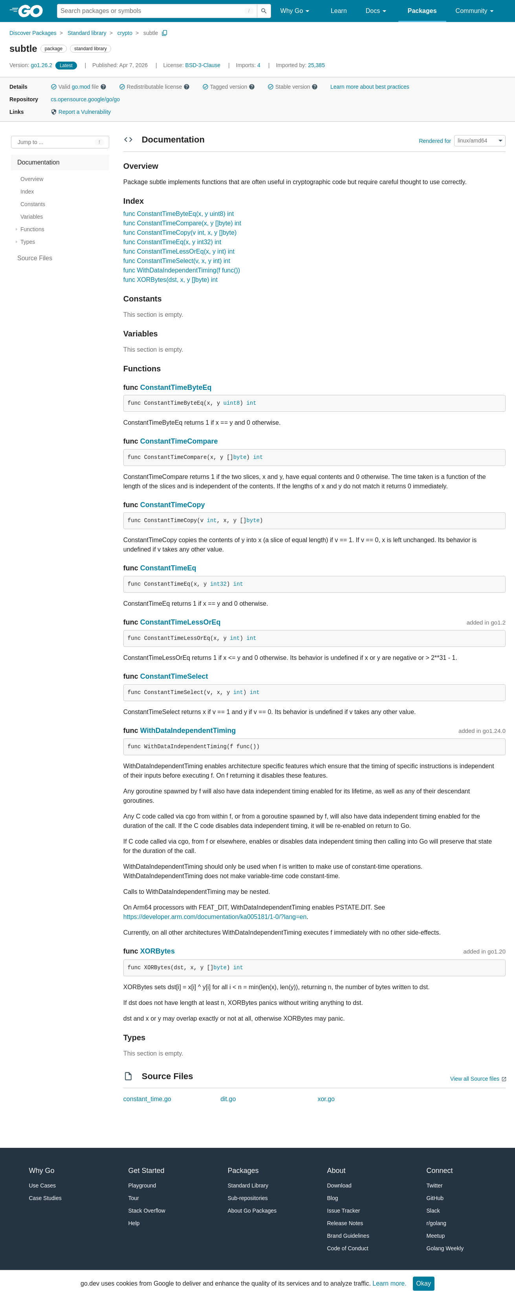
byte (240, 457)
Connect (440, 1171)
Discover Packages (33, 33)
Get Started (146, 1171)
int (251, 403)
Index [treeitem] (27, 191)
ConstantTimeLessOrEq (180, 622)
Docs (377, 11)
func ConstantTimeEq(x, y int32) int (172, 242)
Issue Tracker (343, 1210)
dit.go (228, 1099)
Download (339, 1185)
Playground (142, 1185)
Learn (339, 10)
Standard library (87, 33)
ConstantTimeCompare (179, 441)
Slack (433, 1210)
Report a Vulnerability (81, 112)
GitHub (435, 1198)
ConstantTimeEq (168, 568)
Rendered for (435, 140)
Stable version (293, 87)
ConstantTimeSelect (174, 676)
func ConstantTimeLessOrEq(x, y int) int (179, 251)
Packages (422, 10)
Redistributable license (154, 87)
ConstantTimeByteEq (176, 387)
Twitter (435, 1185)
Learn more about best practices (369, 87)
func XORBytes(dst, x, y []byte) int (170, 279)
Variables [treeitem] (31, 217)
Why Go (296, 11)
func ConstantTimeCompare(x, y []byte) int (182, 223)
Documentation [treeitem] (38, 162)
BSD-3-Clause (202, 65)
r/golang (437, 1223)
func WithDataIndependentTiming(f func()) (181, 270)
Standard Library (248, 1185)
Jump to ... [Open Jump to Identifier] (30, 142)
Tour (133, 1198)
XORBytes (157, 951)
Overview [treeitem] (31, 179)
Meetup (436, 1236)
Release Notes (345, 1223)
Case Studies (45, 1198)
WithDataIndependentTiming (188, 730)
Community (476, 11)
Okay (423, 1283)
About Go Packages (252, 1210)
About (336, 1171)
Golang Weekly (445, 1248)
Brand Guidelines (348, 1236)
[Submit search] (264, 11)
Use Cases (42, 1185)
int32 (218, 584)
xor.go (326, 1099)
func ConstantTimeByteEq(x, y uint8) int (178, 213)
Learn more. (389, 1283)
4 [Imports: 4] (249, 65)
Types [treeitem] (27, 242)
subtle (150, 33)
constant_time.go (147, 1099)
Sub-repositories (248, 1198)
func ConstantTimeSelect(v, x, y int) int (176, 261)
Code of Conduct (347, 1248)
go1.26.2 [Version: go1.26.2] (31, 65)
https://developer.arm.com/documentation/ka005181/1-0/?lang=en (215, 916)
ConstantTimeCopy (172, 505)
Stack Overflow (146, 1210)
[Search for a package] (157, 11)
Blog (332, 1198)
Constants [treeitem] (32, 204)
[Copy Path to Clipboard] (164, 33)
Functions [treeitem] (32, 229)
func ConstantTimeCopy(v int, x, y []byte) (179, 232)
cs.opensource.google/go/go (85, 99)
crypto (124, 33)
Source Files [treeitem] (34, 258)
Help (134, 1223)
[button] (54, 87)
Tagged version (228, 87)
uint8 (232, 403)
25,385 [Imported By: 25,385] (300, 65)
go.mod (81, 87)
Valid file (78, 87)
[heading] (33, 11)
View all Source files (474, 1079)
